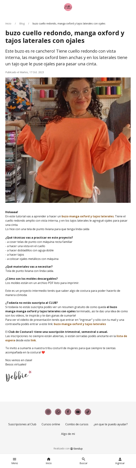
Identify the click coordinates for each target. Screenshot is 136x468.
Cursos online (51, 424)
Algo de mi (68, 434)
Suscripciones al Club (22, 424)
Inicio (8, 23)
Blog (22, 23)
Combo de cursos (76, 424)
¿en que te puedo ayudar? (111, 424)
